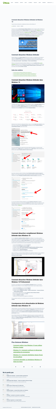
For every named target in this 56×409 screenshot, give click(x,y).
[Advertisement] (28, 12)
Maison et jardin (50, 2)
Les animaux (31, 2)
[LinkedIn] (40, 367)
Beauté (26, 2)
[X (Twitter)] (24, 367)
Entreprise (44, 2)
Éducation (36, 2)
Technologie (17, 2)
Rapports (22, 2)
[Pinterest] (32, 367)
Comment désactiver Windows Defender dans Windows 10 (22, 72)
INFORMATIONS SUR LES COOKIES (36, 407)
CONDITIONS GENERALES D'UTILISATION (26, 407)
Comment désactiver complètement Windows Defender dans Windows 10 (24, 73)
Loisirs (12, 2)
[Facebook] (16, 367)
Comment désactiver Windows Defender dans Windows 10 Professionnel (24, 74)
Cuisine (40, 2)
